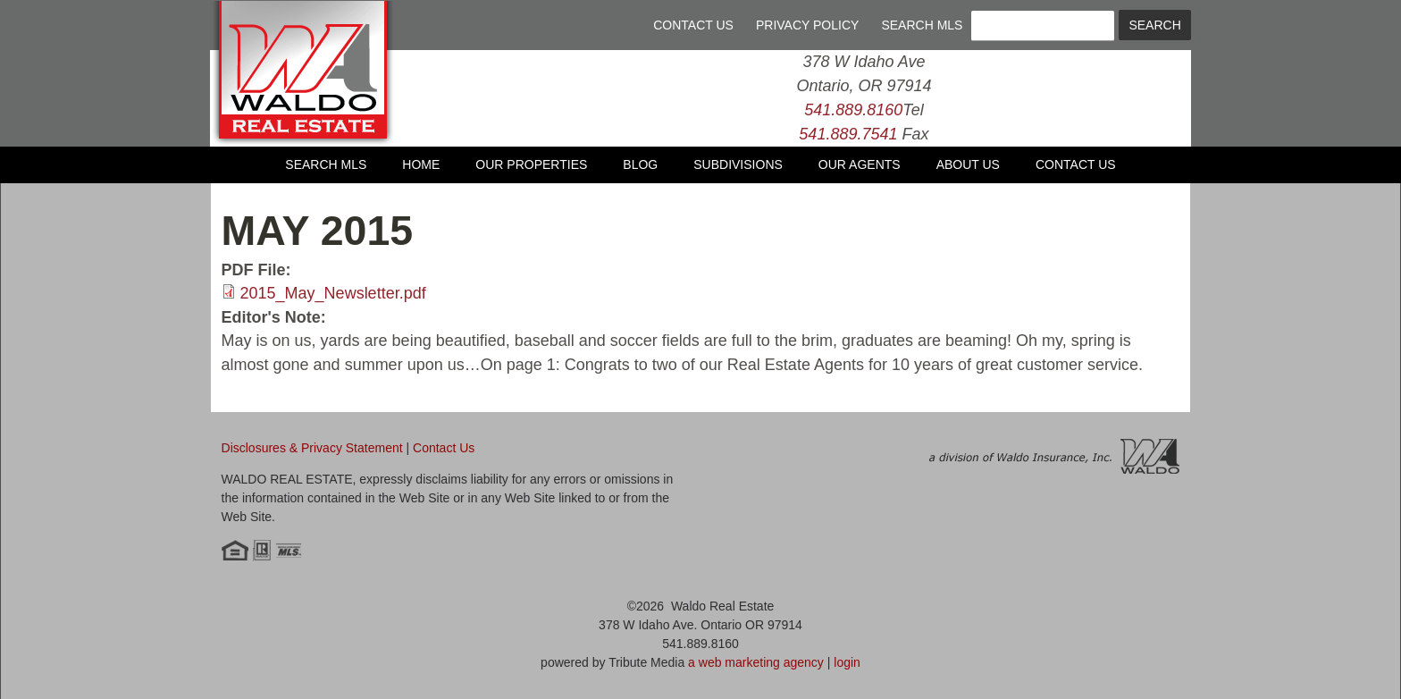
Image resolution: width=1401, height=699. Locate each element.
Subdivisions (738, 164)
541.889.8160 (853, 110)
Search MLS (921, 25)
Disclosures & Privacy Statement (312, 448)
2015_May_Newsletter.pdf (333, 293)
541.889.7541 (848, 134)
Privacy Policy (807, 25)
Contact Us (693, 25)
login (847, 662)
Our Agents (859, 164)
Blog (640, 164)
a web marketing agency (756, 662)
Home (421, 164)
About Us (968, 164)
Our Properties (531, 164)
